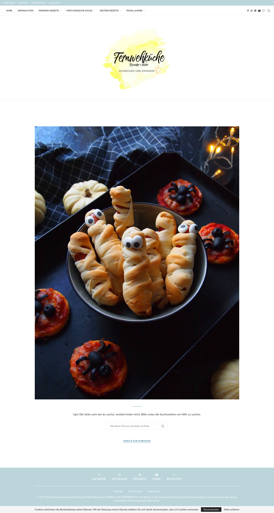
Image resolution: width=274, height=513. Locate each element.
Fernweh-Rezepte (49, 10)
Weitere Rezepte (109, 10)
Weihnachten (25, 10)
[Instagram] (251, 11)
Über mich (9, 3)
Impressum (154, 491)
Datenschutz (135, 491)
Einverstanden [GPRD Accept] (211, 509)
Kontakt (23, 3)
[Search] (269, 11)
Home (9, 10)
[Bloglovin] (263, 11)
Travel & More (134, 10)
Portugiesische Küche (79, 10)
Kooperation (38, 3)
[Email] (259, 11)
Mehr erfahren (231, 509)
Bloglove (54, 3)
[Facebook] (248, 11)
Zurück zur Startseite (137, 441)
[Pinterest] (255, 11)
